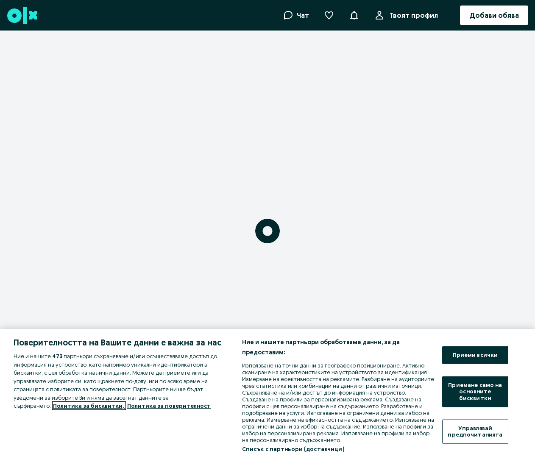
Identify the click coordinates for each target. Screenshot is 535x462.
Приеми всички (475, 354)
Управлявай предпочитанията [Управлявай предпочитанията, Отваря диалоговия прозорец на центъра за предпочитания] (475, 431)
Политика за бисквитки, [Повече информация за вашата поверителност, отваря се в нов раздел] (89, 405)
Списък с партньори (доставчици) (293, 448)
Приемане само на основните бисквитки (475, 391)
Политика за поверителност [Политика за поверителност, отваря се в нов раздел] (169, 405)
